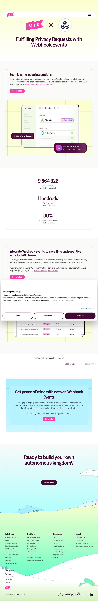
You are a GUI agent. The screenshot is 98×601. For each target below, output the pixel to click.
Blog (53, 537)
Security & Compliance (59, 552)
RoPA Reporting (10, 557)
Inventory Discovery (33, 537)
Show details (86, 309)
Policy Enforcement (11, 563)
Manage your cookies (82, 543)
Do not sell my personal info (84, 546)
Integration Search (58, 555)
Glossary (55, 557)
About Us (8, 574)
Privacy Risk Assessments (35, 549)
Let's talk (49, 419)
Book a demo (49, 482)
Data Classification (33, 540)
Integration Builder (11, 537)
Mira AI (7, 540)
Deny (18, 316)
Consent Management (34, 557)
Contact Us (8, 580)
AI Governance (32, 552)
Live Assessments (10, 552)
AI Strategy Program (11, 543)
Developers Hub (57, 549)
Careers (7, 582)
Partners (55, 543)
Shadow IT (8, 560)
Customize (49, 316)
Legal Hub (79, 540)
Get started (17, 91)
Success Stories (57, 540)
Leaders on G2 (9, 577)
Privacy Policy (80, 537)
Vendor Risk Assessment (35, 560)
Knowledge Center (58, 546)
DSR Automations (32, 543)
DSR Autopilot (9, 549)
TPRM (29, 555)
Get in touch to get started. (46, 270)
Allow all (80, 316)
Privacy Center (31, 546)
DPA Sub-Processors (11, 555)
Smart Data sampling (11, 546)
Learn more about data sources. (39, 84)
